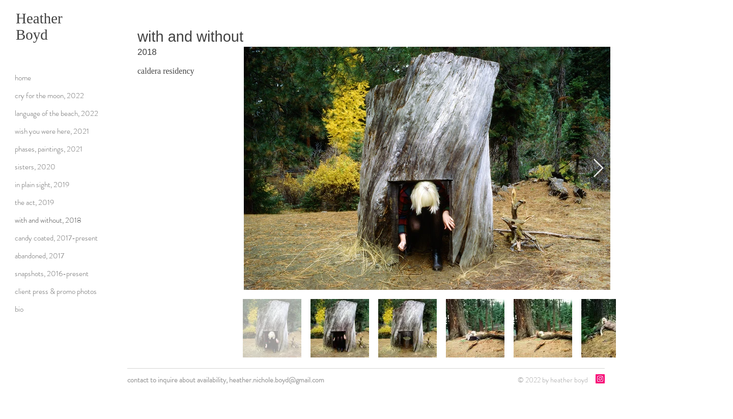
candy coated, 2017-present (56, 238)
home (23, 77)
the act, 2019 (34, 202)
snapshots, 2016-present (52, 273)
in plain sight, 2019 (42, 184)
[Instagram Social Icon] (600, 378)
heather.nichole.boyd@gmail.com (276, 380)
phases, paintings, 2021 (48, 149)
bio (19, 309)
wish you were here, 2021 (52, 131)
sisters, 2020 (35, 166)
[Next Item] (598, 168)
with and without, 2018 (48, 220)
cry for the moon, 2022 (49, 95)
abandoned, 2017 (39, 255)
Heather (39, 18)
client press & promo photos (56, 291)
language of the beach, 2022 (56, 113)
